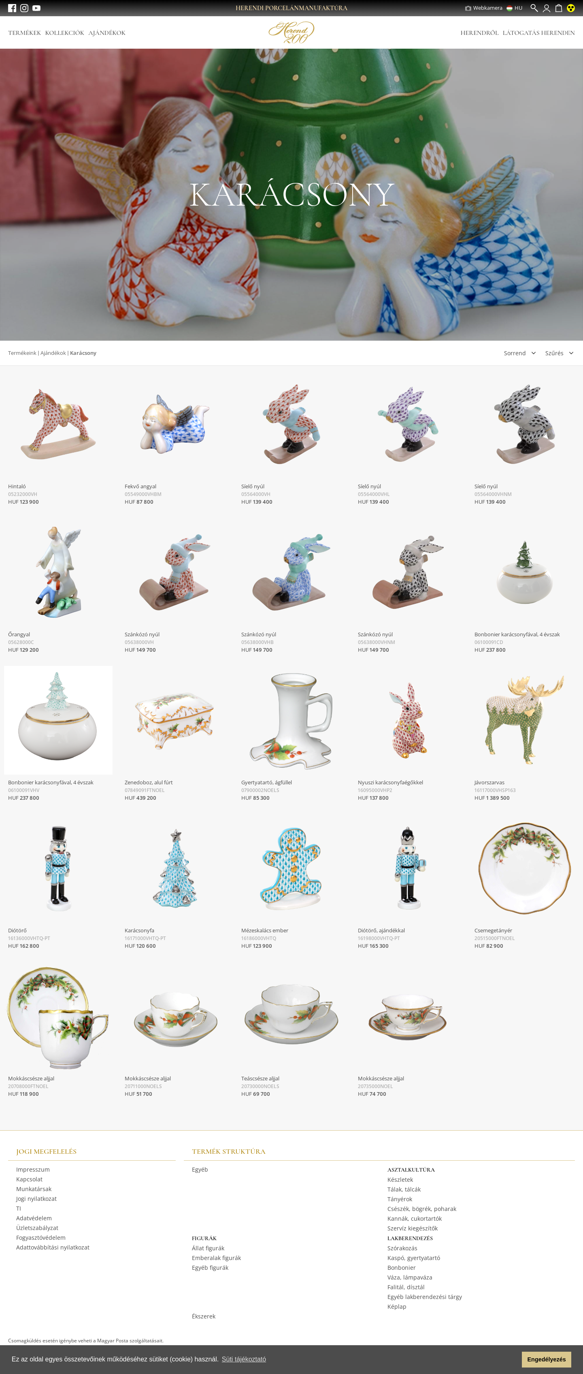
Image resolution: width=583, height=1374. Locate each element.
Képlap (396, 1306)
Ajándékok (107, 33)
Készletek (400, 1179)
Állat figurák (208, 1248)
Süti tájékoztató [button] (244, 1359)
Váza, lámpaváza (409, 1277)
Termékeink (22, 352)
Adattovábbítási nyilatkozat (52, 1247)
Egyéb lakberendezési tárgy (424, 1297)
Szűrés (554, 353)
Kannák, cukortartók (414, 1218)
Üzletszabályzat (37, 1228)
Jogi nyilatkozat (36, 1198)
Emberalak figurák (216, 1258)
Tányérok (399, 1199)
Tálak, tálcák (404, 1189)
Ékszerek (203, 1316)
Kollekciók (64, 33)
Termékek (24, 33)
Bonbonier (401, 1267)
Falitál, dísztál (406, 1287)
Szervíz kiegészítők (412, 1228)
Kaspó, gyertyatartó (413, 1258)
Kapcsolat (29, 1179)
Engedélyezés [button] (547, 1359)
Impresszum (33, 1169)
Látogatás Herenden (539, 33)
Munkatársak (33, 1189)
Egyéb (200, 1169)
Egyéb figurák (210, 1267)
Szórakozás (402, 1248)
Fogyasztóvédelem (41, 1237)
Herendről (479, 33)
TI (18, 1208)
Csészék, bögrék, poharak (421, 1209)
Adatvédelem (34, 1218)
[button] (513, 1360)
